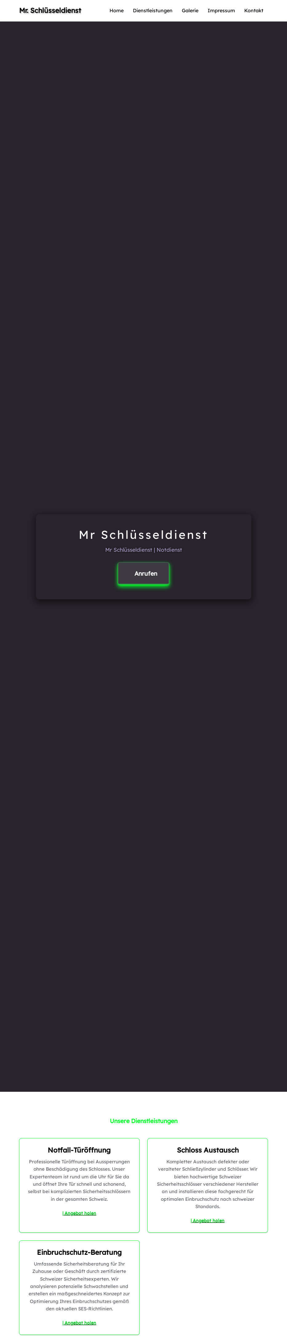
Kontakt (253, 10)
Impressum (221, 10)
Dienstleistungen (153, 10)
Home (117, 10)
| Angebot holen (79, 1213)
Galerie (190, 10)
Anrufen (145, 573)
